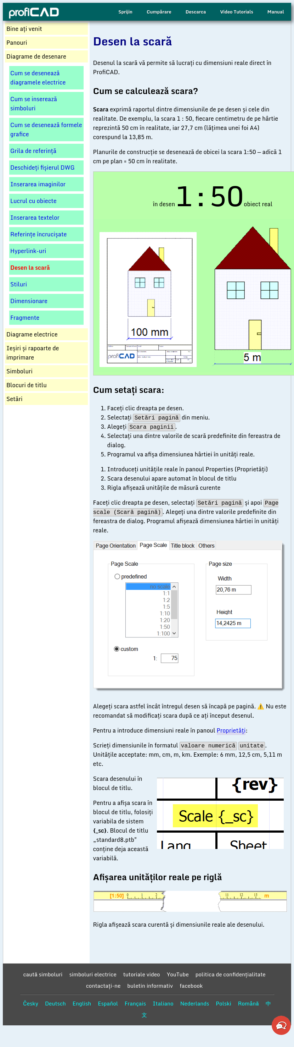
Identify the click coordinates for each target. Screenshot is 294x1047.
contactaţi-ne (103, 985)
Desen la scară (30, 267)
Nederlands (194, 1003)
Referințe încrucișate (38, 234)
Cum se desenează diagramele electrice (38, 77)
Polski (223, 1003)
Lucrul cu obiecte (33, 200)
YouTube (178, 974)
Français (135, 1003)
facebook (191, 985)
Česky (30, 1003)
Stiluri (18, 284)
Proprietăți (231, 730)
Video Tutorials (236, 12)
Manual (275, 12)
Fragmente (24, 317)
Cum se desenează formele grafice (46, 129)
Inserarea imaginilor (38, 184)
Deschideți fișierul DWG (42, 167)
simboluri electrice (92, 974)
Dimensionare (28, 301)
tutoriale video (141, 974)
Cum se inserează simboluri (33, 103)
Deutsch (55, 1003)
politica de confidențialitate (231, 974)
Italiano (163, 1003)
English (82, 1003)
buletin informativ (150, 985)
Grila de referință (33, 150)
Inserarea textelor (35, 217)
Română (248, 1003)
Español (108, 1003)
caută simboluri (42, 974)
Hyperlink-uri (28, 251)
